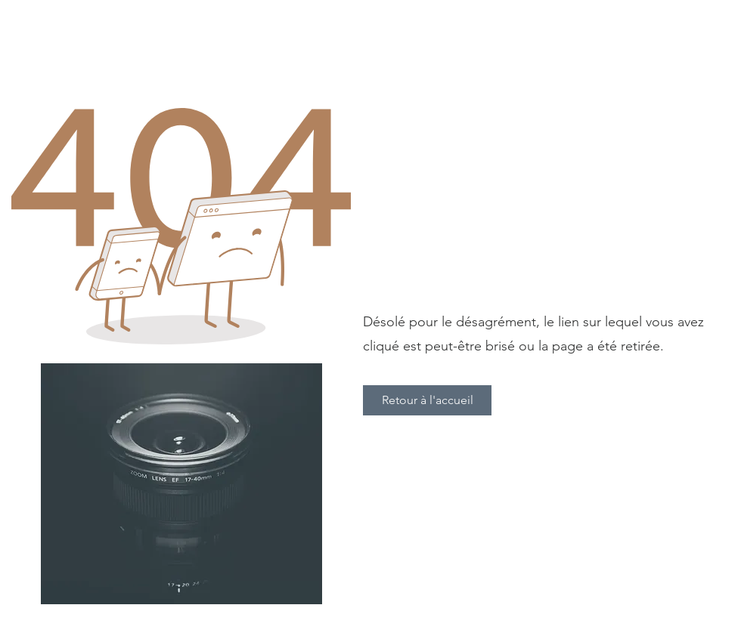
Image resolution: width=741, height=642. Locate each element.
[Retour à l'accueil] (427, 400)
